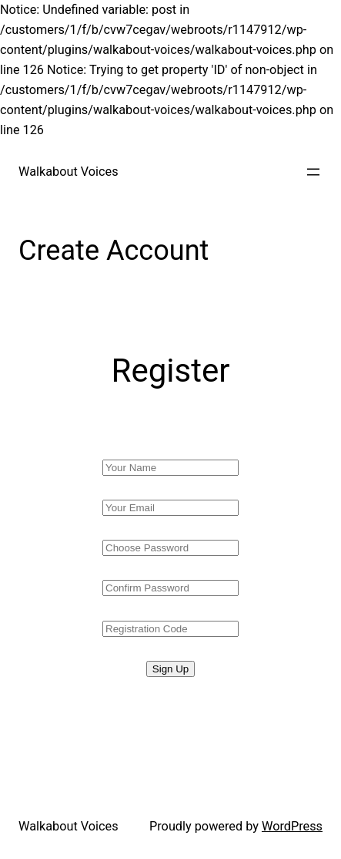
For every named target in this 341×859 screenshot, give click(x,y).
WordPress (292, 826)
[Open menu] (313, 172)
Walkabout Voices (68, 171)
